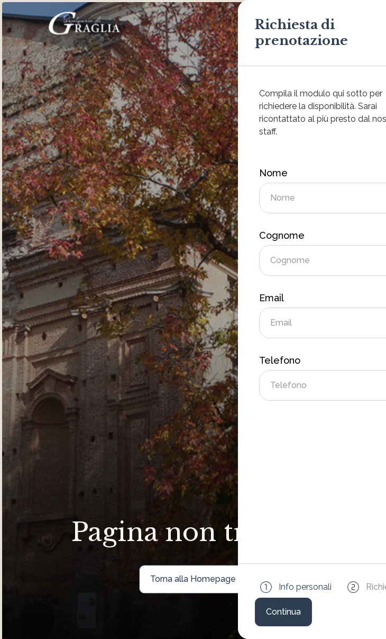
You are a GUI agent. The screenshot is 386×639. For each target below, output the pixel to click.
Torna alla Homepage (193, 579)
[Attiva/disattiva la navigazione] (331, 23)
